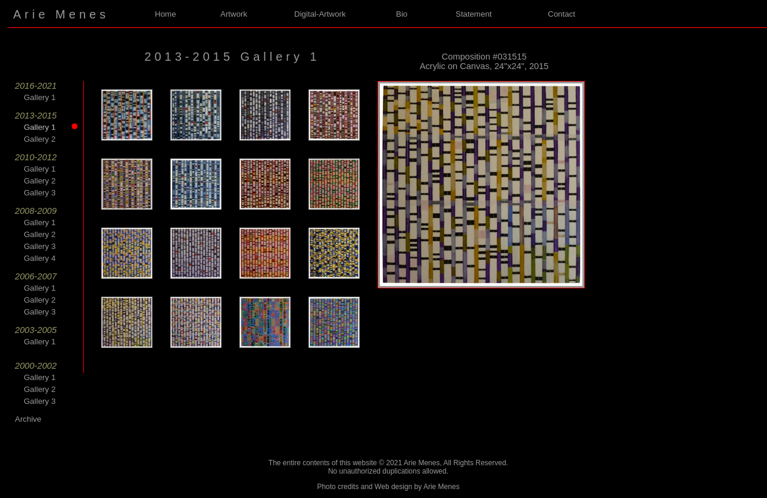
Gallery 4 (39, 258)
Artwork (233, 14)
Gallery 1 (39, 97)
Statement (474, 14)
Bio (401, 14)
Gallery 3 (39, 192)
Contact (561, 14)
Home (165, 14)
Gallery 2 (39, 139)
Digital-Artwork (320, 14)
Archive (28, 419)
